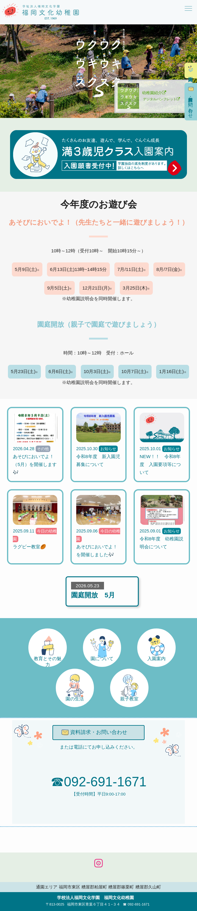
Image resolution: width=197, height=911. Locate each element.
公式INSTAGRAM (98, 863)
